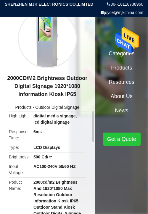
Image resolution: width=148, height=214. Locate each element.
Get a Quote (121, 139)
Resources (121, 82)
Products (23, 107)
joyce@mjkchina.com (123, 12)
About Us (122, 96)
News (121, 111)
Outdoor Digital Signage (57, 107)
